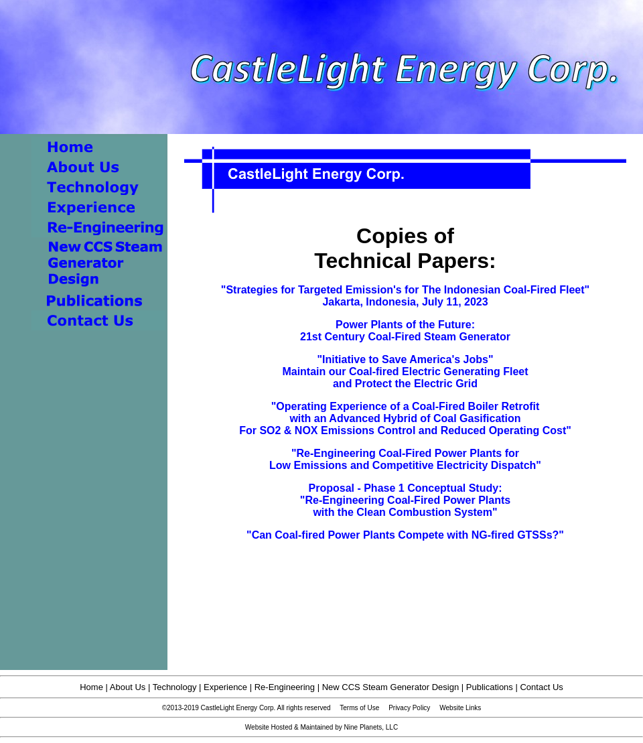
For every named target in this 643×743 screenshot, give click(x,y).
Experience (225, 687)
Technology (175, 687)
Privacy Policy (409, 708)
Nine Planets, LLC (371, 727)
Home (91, 687)
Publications (489, 687)
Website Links (460, 708)
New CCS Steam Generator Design (390, 687)
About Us (127, 687)
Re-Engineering (285, 687)
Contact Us (541, 687)
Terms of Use (359, 708)
